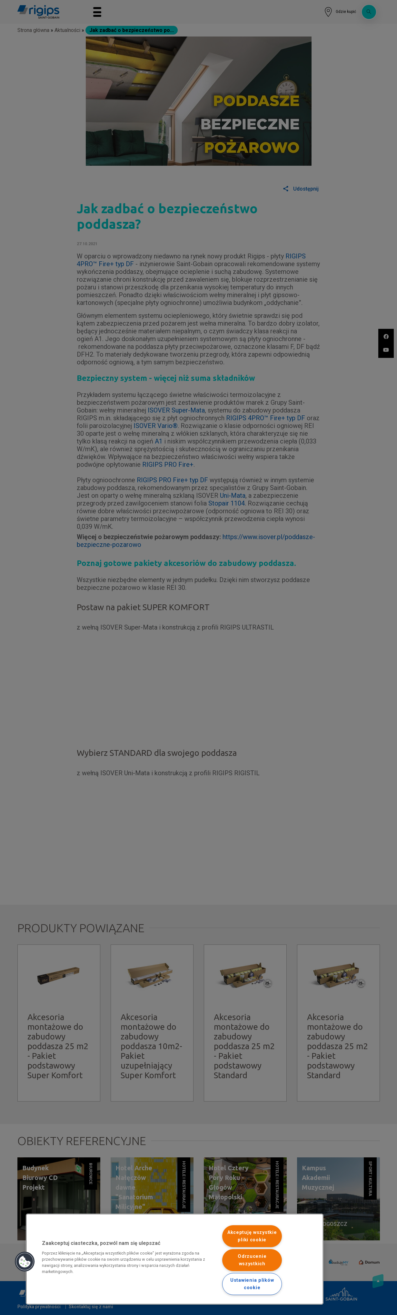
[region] (174, 1259)
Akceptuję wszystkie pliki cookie (252, 1236)
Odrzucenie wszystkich (252, 1260)
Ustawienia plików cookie (252, 1284)
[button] (25, 1261)
